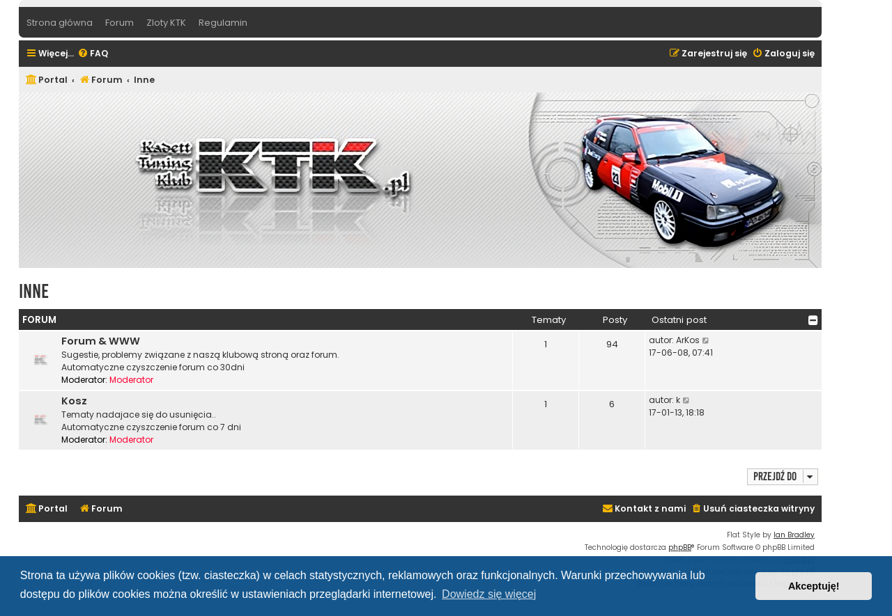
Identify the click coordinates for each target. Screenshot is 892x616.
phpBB (679, 547)
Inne (34, 291)
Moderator (131, 380)
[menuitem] (92, 54)
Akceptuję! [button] (814, 586)
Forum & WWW (100, 341)
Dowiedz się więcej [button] (489, 594)
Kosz (74, 401)
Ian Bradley (794, 535)
